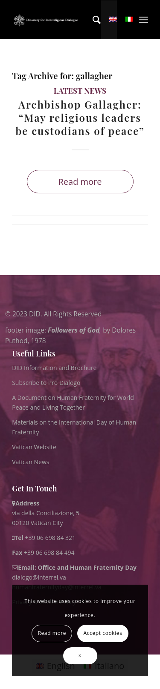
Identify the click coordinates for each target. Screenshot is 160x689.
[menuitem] (92, 19)
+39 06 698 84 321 (50, 538)
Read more (80, 181)
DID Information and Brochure (54, 368)
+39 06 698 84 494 (43, 552)
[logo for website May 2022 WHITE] (47, 19)
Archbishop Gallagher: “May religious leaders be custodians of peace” (79, 118)
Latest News (80, 91)
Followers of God (73, 329)
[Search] (92, 19)
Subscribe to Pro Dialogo (46, 383)
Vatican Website (34, 447)
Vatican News (30, 462)
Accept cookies (103, 633)
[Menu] (143, 19)
